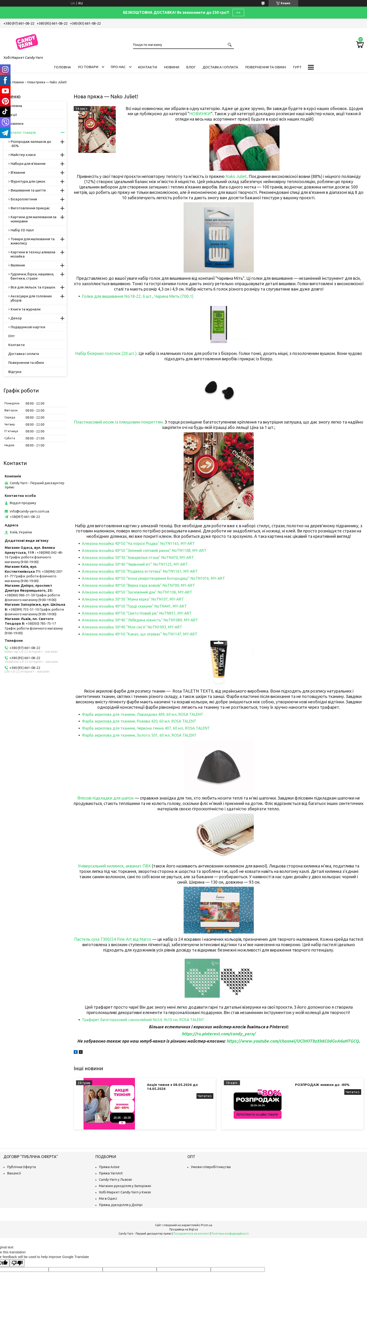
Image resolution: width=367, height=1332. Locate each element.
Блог (191, 67)
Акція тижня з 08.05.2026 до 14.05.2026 (172, 1087)
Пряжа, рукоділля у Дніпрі (120, 1205)
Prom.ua (206, 1225)
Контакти (147, 67)
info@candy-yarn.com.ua (29, 511)
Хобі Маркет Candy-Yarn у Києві (125, 1192)
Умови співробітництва (211, 1167)
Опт (11, 336)
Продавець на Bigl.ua (183, 1229)
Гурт (297, 67)
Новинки (15, 123)
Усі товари (88, 67)
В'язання (18, 172)
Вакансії (14, 1173)
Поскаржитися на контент (191, 1233)
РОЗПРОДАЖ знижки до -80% (322, 1085)
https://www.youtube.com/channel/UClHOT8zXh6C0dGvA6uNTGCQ (292, 1041)
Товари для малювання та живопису (33, 241)
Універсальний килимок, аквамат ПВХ (114, 865)
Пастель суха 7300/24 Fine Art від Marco (112, 939)
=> (238, 12)
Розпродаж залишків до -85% (31, 144)
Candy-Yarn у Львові (115, 1179)
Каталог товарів (22, 132)
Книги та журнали (25, 309)
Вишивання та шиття (28, 190)
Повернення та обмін (265, 67)
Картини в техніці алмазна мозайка (33, 254)
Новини (171, 67)
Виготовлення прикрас (30, 208)
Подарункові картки (28, 327)
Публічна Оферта (21, 1167)
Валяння (18, 265)
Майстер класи (23, 155)
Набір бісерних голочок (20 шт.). (106, 353)
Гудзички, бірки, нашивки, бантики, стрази (32, 276)
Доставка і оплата (220, 67)
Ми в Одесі (108, 1198)
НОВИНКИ (200, 113)
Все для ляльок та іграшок (33, 287)
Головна (62, 67)
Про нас (118, 67)
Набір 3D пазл (22, 230)
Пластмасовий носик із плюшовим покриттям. (119, 422)
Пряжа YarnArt (111, 1173)
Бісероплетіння (24, 199)
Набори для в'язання (28, 164)
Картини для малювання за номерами (33, 219)
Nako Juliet (236, 176)
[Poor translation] (17, 1263)
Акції (12, 115)
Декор (16, 318)
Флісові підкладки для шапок (105, 798)
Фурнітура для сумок (28, 181)
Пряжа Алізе (109, 1167)
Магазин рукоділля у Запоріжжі (125, 1186)
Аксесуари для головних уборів (31, 298)
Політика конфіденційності (230, 1233)
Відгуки (14, 372)
